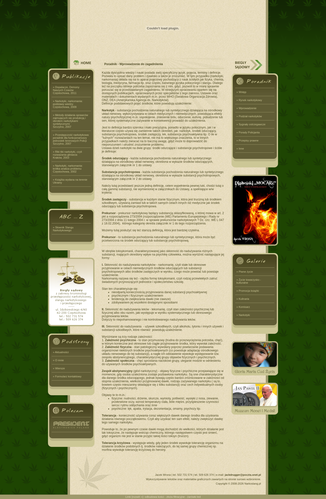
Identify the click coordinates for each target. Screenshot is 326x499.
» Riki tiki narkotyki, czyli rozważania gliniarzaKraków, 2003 (67, 154)
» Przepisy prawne (247, 140)
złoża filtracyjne (175, 496)
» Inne (240, 148)
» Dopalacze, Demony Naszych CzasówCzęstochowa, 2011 (66, 90)
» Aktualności (61, 352)
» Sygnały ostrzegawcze (251, 124)
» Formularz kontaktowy (67, 376)
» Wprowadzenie (246, 108)
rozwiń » (137, 496)
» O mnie (58, 360)
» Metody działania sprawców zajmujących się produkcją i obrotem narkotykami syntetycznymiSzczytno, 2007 (70, 121)
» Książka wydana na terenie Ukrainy (70, 181)
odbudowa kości (154, 496)
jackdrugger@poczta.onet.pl (243, 474)
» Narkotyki (243, 314)
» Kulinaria (242, 298)
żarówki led (194, 496)
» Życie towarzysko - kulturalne (248, 281)
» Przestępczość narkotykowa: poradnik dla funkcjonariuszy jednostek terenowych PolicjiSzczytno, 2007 (71, 139)
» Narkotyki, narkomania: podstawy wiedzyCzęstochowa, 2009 (68, 104)
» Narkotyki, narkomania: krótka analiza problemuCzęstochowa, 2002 (68, 168)
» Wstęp (241, 92)
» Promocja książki (247, 290)
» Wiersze (59, 368)
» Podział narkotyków (249, 116)
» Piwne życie (244, 271)
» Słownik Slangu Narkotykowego (63, 229)
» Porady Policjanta (248, 132)
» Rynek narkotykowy (249, 100)
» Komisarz (243, 306)
